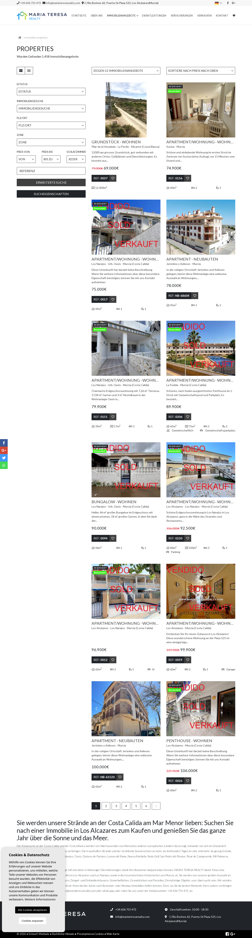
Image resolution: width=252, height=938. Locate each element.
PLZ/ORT (22, 118)
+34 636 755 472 (29, 3)
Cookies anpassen (32, 920)
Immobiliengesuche (30, 101)
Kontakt (222, 15)
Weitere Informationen (40, 899)
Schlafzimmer (76, 151)
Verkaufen (204, 15)
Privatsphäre (84, 933)
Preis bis (47, 151)
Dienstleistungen (154, 15)
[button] (126, 71)
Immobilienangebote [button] (121, 15)
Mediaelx (44, 933)
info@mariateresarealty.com (63, 3)
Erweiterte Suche (51, 182)
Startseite (78, 15)
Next (155, 109)
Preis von (23, 151)
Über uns (97, 15)
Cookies (99, 933)
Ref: (100, 178)
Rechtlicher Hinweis (63, 933)
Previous (96, 109)
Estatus (22, 84)
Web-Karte (113, 933)
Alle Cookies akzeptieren (32, 910)
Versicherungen (182, 15)
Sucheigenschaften (51, 194)
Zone (20, 134)
